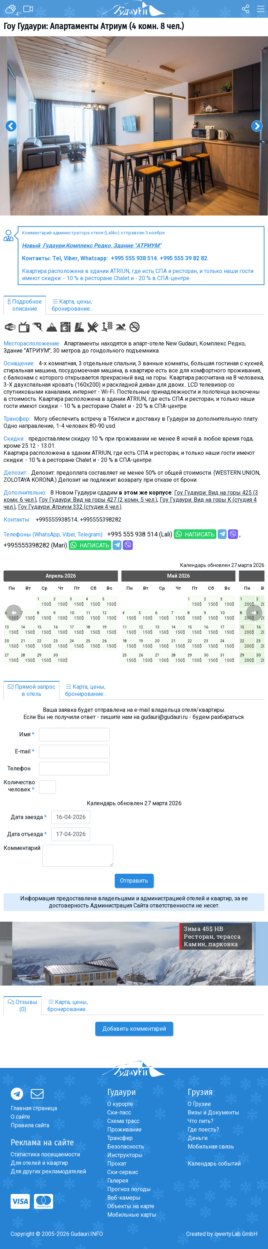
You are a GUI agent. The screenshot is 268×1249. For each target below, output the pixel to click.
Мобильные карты (131, 1214)
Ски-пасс (119, 1112)
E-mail (24, 751)
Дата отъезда (27, 834)
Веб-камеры (124, 1197)
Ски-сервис (122, 1172)
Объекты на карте (130, 1206)
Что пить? (200, 1121)
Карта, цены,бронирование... (72, 305)
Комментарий (22, 851)
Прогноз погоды (129, 1189)
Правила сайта (30, 1125)
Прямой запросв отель (31, 690)
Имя (26, 734)
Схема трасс (123, 1121)
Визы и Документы (213, 1112)
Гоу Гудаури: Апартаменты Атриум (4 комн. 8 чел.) (94, 26)
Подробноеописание (25, 305)
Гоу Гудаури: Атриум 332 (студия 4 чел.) (69, 506)
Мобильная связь (211, 1146)
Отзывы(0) (23, 1006)
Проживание (124, 1129)
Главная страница (34, 1108)
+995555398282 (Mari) (35, 545)
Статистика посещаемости (45, 1154)
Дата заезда (29, 817)
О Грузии (199, 1104)
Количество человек (19, 786)
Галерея (117, 1180)
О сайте (20, 1116)
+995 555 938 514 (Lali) (139, 534)
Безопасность (125, 1146)
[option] (134, 126)
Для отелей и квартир (39, 1163)
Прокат (116, 1163)
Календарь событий (214, 1163)
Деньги (197, 1138)
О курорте (120, 1104)
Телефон (20, 768)
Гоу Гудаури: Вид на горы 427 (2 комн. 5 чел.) (98, 499)
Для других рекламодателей (48, 1171)
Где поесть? (203, 1129)
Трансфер (120, 1138)
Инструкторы (125, 1155)
